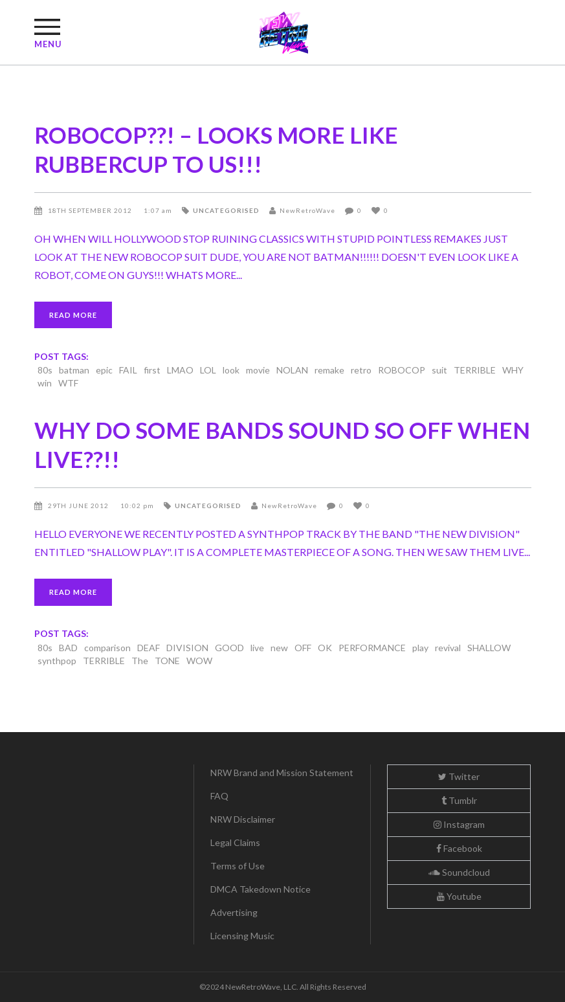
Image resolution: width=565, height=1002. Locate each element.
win (45, 382)
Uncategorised (226, 210)
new (279, 647)
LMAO (180, 369)
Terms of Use (237, 865)
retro (361, 369)
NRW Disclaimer (242, 819)
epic (104, 369)
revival (448, 647)
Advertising (234, 912)
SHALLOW (489, 647)
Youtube (459, 896)
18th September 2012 (91, 210)
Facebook (459, 848)
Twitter (459, 776)
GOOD (229, 647)
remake (329, 369)
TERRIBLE (475, 369)
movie (258, 369)
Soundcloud (459, 872)
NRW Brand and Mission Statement (281, 772)
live (257, 647)
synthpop (57, 660)
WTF (68, 382)
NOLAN (292, 369)
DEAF (148, 647)
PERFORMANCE (372, 647)
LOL (208, 369)
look (231, 369)
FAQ (219, 795)
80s (45, 369)
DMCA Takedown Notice (260, 889)
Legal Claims (235, 842)
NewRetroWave (307, 210)
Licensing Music (242, 935)
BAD (68, 647)
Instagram (459, 824)
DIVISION (187, 647)
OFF (302, 647)
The (139, 660)
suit (439, 369)
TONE (167, 660)
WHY (513, 369)
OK (325, 647)
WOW (199, 660)
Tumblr (459, 800)
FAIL (128, 369)
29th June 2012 (79, 505)
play (420, 647)
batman (74, 369)
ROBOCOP (401, 369)
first (152, 369)
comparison (107, 647)
